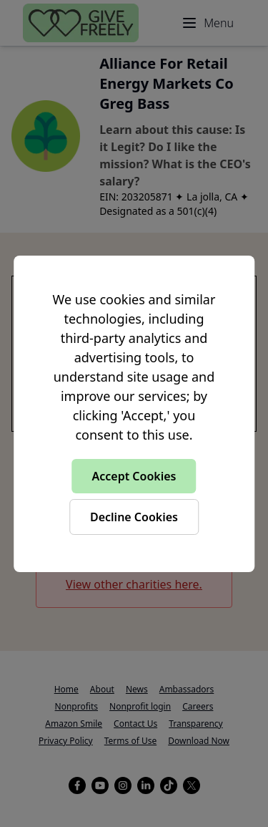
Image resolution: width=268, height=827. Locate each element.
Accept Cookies (134, 476)
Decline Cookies (134, 517)
